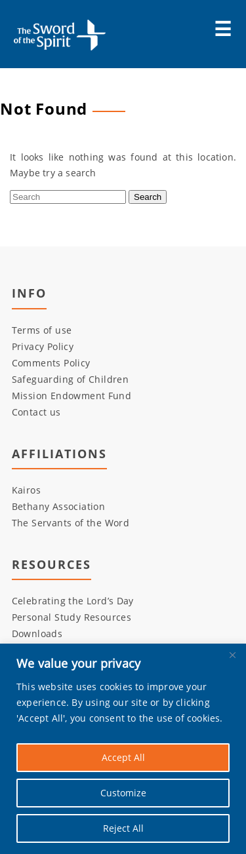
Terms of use (42, 330)
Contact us (36, 412)
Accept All (123, 757)
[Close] (232, 655)
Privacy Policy (43, 346)
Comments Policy (51, 363)
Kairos (26, 490)
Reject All (123, 828)
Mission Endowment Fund (72, 395)
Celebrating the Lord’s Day (73, 601)
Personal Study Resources (72, 617)
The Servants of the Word (71, 523)
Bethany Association (59, 507)
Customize (123, 792)
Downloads (37, 634)
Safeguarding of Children (70, 379)
